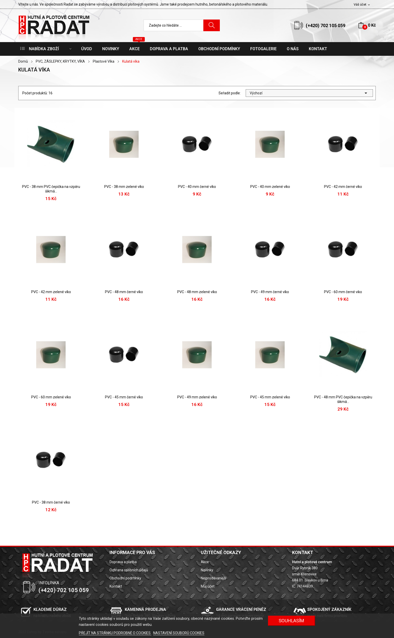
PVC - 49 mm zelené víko (197, 397)
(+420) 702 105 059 (325, 25)
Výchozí (309, 93)
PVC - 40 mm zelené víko (270, 187)
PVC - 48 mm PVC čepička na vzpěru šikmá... (343, 399)
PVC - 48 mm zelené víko (197, 292)
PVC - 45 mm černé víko (124, 397)
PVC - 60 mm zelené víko (51, 397)
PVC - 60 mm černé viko (343, 292)
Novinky (207, 570)
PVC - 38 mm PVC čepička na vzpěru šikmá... (51, 189)
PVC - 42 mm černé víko (343, 187)
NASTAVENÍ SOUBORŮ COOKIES (178, 633)
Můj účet (207, 586)
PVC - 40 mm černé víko (197, 187)
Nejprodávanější (213, 578)
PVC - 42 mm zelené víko (51, 292)
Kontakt (116, 586)
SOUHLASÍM (291, 620)
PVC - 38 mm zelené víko (124, 187)
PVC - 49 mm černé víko (270, 292)
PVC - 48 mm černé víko (124, 292)
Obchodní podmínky (125, 578)
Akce (205, 562)
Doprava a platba (123, 562)
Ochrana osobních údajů (129, 570)
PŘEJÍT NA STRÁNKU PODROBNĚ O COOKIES (115, 633)
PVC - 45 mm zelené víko (270, 397)
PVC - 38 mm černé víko (51, 502)
